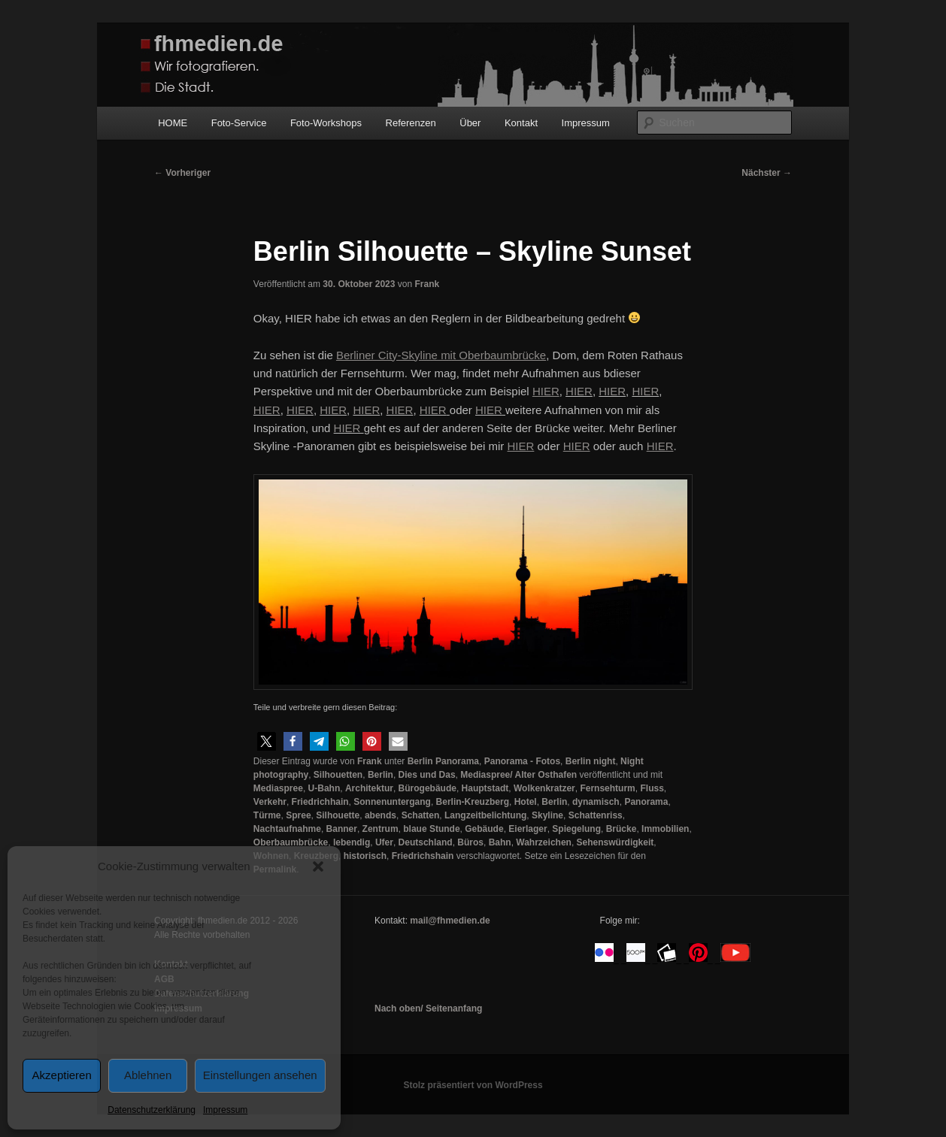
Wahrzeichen (544, 842)
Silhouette (337, 815)
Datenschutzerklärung (152, 1110)
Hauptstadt (485, 788)
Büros (470, 842)
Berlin (380, 775)
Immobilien (665, 829)
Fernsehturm (607, 788)
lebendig (351, 842)
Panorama (646, 802)
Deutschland (426, 842)
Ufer (384, 842)
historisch (365, 856)
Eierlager (527, 829)
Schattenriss (596, 815)
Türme (267, 815)
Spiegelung (576, 829)
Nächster (766, 173)
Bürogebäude (427, 788)
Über (470, 123)
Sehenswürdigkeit (615, 842)
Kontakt (521, 123)
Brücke (621, 829)
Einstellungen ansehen (260, 1075)
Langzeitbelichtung (485, 815)
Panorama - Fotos (522, 761)
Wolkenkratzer (544, 788)
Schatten (421, 815)
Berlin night (590, 761)
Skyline (547, 815)
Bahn (500, 842)
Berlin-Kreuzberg (472, 802)
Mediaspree (278, 788)
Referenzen (411, 123)
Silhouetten (338, 775)
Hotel (525, 802)
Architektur (369, 788)
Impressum (225, 1110)
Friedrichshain (423, 856)
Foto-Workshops (326, 123)
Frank (426, 284)
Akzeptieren (62, 1075)
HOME (172, 123)
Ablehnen (147, 1075)
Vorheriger (182, 173)
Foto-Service (239, 123)
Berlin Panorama (443, 761)
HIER (579, 391)
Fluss (651, 788)
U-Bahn (324, 788)
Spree (298, 815)
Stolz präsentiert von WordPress (472, 1085)
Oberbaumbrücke (290, 842)
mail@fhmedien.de (450, 920)
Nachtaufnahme (287, 829)
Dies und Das (427, 775)
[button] (318, 866)
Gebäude (484, 829)
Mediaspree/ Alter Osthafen (518, 775)
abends (380, 815)
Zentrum (380, 829)
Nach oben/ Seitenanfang (428, 1008)
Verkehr (270, 802)
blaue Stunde (431, 829)
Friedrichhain (320, 802)
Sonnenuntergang (392, 802)
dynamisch (596, 802)
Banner (341, 829)
